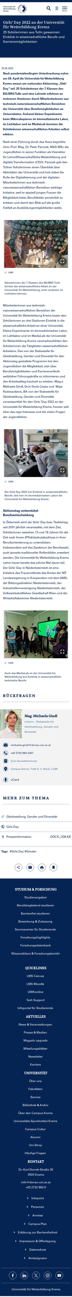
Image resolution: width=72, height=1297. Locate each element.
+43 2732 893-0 (36, 1187)
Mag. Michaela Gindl (41, 716)
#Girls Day (17, 851)
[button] (62, 261)
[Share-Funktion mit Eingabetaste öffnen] (18, 867)
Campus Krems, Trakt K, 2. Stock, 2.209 (30, 769)
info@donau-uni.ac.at (36, 1182)
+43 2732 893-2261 (18, 753)
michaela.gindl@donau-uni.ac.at (27, 745)
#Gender (30, 851)
